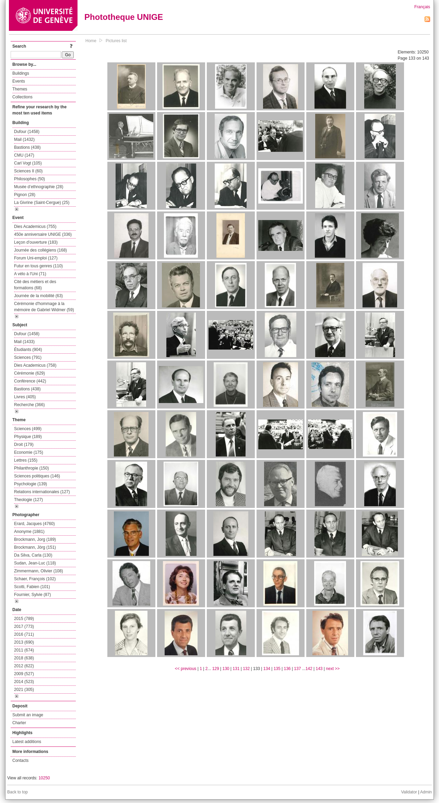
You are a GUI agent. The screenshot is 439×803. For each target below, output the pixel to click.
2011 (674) (24, 650)
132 (246, 668)
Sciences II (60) (28, 171)
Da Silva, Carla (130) (33, 555)
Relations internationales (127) (42, 491)
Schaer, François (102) (35, 578)
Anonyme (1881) (29, 531)
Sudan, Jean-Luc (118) (35, 563)
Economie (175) (28, 452)
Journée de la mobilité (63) (38, 295)
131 (236, 668)
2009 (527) (24, 673)
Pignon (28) (24, 194)
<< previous (186, 668)
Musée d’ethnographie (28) (38, 186)
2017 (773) (24, 626)
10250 (44, 778)
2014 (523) (24, 681)
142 (309, 668)
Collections (22, 97)
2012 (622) (24, 666)
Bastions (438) (27, 147)
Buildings (20, 73)
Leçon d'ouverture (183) (36, 242)
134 (266, 668)
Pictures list (116, 40)
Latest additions (26, 741)
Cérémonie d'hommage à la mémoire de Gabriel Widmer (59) (44, 306)
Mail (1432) (24, 139)
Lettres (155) (25, 460)
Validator (409, 792)
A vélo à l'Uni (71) (30, 273)
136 (287, 668)
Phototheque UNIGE (123, 17)
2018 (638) (24, 658)
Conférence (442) (30, 381)
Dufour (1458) (26, 131)
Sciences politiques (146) (37, 476)
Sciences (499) (27, 428)
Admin (426, 792)
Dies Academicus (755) (35, 226)
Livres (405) (25, 396)
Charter (19, 722)
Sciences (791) (27, 357)
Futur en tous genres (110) (38, 266)
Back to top (17, 792)
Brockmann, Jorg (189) (35, 539)
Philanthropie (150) (31, 468)
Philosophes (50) (29, 179)
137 (297, 668)
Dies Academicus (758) (35, 365)
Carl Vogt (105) (28, 163)
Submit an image (27, 715)
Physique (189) (28, 436)
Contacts (20, 760)
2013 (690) (24, 642)
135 (277, 668)
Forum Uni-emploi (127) (36, 258)
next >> (333, 668)
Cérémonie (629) (29, 373)
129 (215, 668)
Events (18, 81)
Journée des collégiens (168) (40, 250)
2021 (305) (24, 689)
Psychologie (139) (30, 484)
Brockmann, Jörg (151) (35, 547)
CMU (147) (24, 155)
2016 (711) (24, 634)
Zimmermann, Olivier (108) (38, 571)
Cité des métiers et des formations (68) (35, 284)
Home (90, 40)
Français (422, 6)
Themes (19, 89)
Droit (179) (24, 444)
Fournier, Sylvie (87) (32, 594)
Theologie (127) (28, 499)
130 (226, 668)
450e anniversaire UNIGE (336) (43, 234)
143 (319, 668)
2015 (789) (24, 618)
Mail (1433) (24, 341)
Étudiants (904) (28, 349)
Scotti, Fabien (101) (32, 586)
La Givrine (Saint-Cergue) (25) (41, 202)
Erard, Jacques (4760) (34, 523)
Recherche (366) (29, 404)
